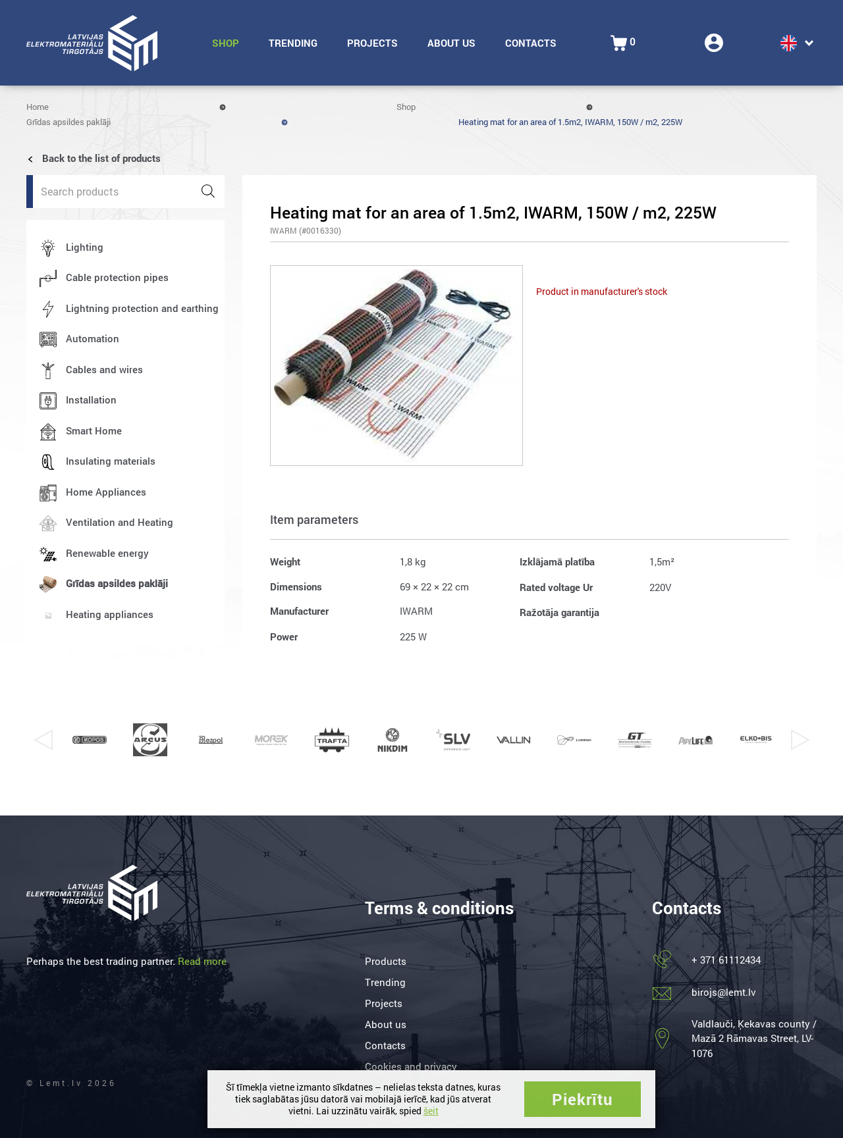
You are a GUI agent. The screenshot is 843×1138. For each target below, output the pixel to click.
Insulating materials (110, 460)
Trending (293, 42)
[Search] (208, 191)
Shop (225, 42)
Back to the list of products (93, 158)
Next (800, 739)
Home (37, 107)
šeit (431, 1110)
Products (385, 961)
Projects (372, 42)
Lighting (84, 246)
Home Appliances (106, 491)
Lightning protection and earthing (142, 308)
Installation (91, 399)
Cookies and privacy (411, 1066)
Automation (92, 338)
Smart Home (94, 430)
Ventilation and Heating (119, 522)
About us (451, 42)
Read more (202, 961)
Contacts (531, 42)
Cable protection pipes (117, 277)
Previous (42, 739)
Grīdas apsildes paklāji (68, 122)
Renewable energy (107, 552)
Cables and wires (104, 369)
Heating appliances (109, 614)
